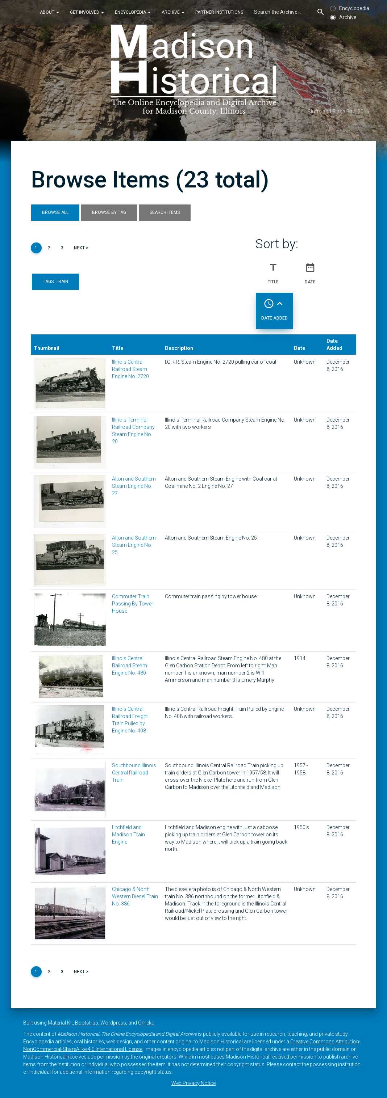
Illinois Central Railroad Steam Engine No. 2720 (130, 369)
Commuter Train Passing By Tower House (132, 604)
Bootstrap (86, 1023)
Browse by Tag (109, 212)
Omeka (146, 1023)
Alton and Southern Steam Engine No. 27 (134, 486)
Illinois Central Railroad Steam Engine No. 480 (129, 665)
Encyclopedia (133, 12)
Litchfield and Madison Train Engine (128, 834)
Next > (81, 247)
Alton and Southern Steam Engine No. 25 (134, 545)
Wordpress (113, 1023)
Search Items (165, 212)
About (49, 12)
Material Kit (60, 1023)
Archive (173, 12)
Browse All (55, 212)
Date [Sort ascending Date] (310, 270)
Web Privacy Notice (193, 1083)
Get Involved (87, 12)
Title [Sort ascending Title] (273, 270)
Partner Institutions (219, 12)
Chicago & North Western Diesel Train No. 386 (135, 896)
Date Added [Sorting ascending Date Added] (274, 306)
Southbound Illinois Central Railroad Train (134, 773)
